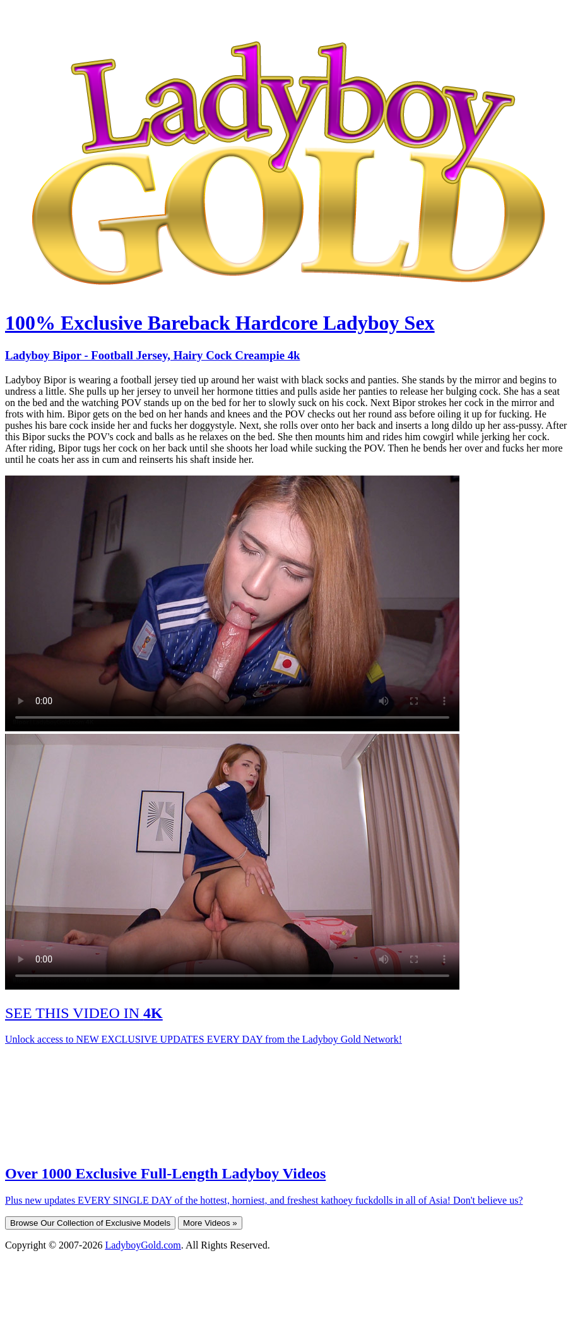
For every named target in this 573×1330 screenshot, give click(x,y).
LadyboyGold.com (142, 1245)
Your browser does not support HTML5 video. (232, 603)
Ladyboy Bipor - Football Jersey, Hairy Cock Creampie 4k (152, 355)
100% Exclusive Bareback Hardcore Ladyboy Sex (220, 322)
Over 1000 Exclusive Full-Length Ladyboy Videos (165, 1173)
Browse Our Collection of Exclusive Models (90, 1223)
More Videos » (210, 1223)
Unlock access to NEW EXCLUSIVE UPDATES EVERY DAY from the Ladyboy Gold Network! (203, 1039)
